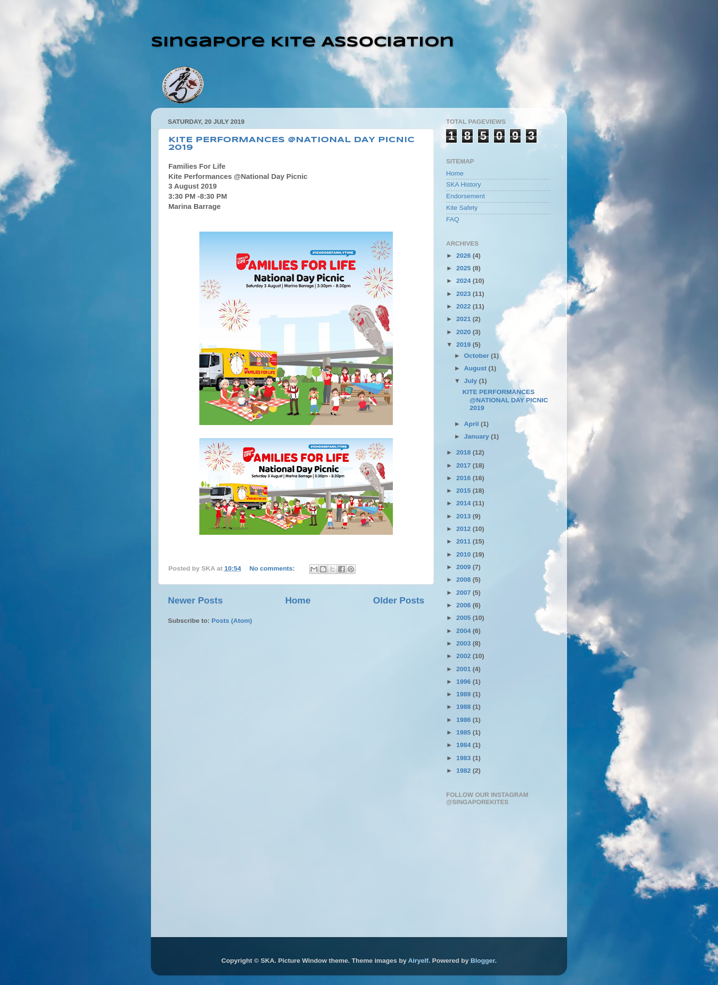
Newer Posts (195, 600)
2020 (464, 332)
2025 (464, 268)
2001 (464, 669)
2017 (464, 465)
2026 (464, 255)
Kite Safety (462, 207)
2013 (464, 516)
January (477, 436)
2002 (464, 656)
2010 (464, 554)
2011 (464, 541)
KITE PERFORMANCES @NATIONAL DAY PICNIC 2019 (505, 399)
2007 (464, 592)
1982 (464, 770)
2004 (464, 630)
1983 (464, 758)
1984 (464, 745)
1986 (464, 719)
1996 (464, 681)
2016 (464, 478)
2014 (464, 503)
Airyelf (418, 960)
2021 (464, 319)
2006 (464, 605)
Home (297, 600)
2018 (464, 452)
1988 (464, 706)
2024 (464, 280)
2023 (464, 293)
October (477, 355)
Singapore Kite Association (302, 42)
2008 (464, 579)
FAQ (452, 219)
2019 (464, 344)
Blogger (482, 960)
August (476, 368)
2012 (464, 528)
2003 (464, 643)
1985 (464, 732)
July (471, 380)
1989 (464, 694)
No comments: (273, 568)
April (472, 423)
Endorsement (465, 196)
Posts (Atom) (231, 620)
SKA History (463, 184)
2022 (464, 306)
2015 (464, 490)
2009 (464, 567)
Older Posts (398, 600)
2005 (464, 617)
